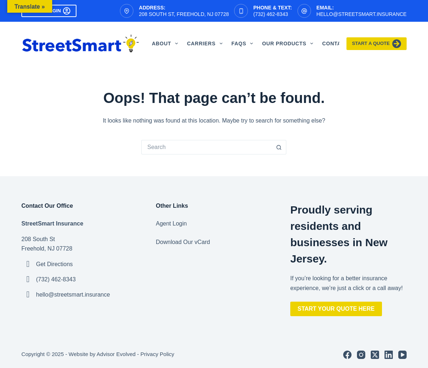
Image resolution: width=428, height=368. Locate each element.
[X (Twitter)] (375, 355)
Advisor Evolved (116, 354)
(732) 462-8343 (270, 14)
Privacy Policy (157, 354)
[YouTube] (402, 355)
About (166, 43)
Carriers (206, 43)
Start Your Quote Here (336, 309)
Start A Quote (376, 43)
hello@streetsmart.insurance (361, 14)
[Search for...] (206, 147)
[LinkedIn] (389, 355)
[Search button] (279, 147)
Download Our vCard (183, 242)
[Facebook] (347, 355)
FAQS (244, 43)
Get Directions (54, 264)
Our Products (289, 43)
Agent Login (171, 223)
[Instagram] (361, 355)
